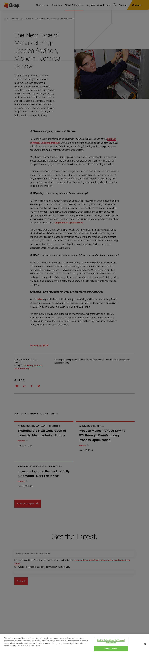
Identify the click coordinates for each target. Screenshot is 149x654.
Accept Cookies (111, 649)
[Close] (145, 644)
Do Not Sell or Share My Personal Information (111, 641)
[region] (74, 644)
